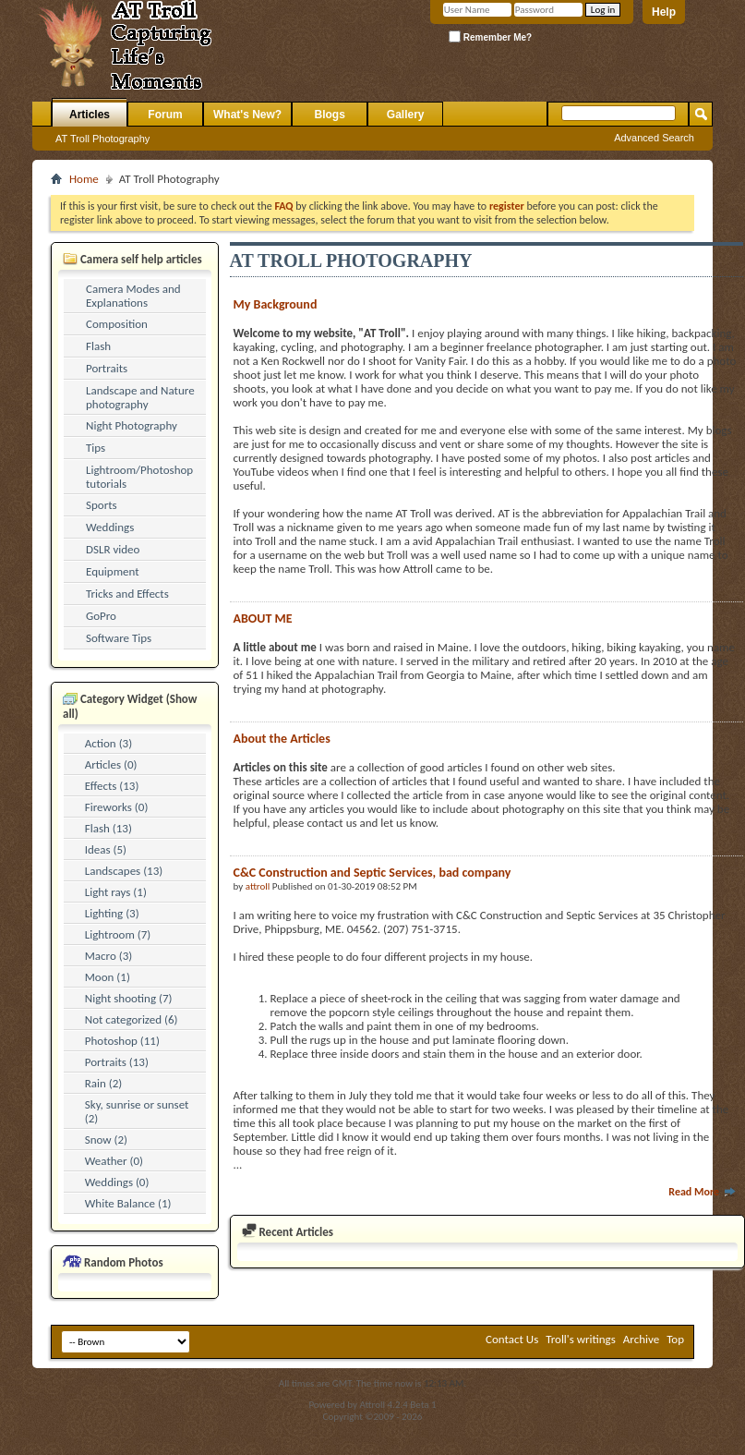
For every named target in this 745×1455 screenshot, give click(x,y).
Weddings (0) (117, 1182)
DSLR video (112, 549)
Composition (117, 324)
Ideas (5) (105, 849)
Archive (641, 1339)
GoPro (101, 616)
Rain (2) (104, 1083)
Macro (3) (108, 956)
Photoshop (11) (122, 1041)
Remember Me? (490, 36)
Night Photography (131, 425)
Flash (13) (108, 828)
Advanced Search (654, 137)
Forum (165, 114)
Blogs (330, 114)
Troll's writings (581, 1339)
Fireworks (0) (117, 807)
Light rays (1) (116, 892)
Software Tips (118, 638)
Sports (101, 505)
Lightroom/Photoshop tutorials (139, 477)
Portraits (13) (117, 1062)
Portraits (106, 368)
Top (675, 1339)
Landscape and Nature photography (140, 397)
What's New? (247, 114)
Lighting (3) (112, 913)
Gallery (406, 114)
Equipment (112, 571)
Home (84, 179)
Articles (89, 114)
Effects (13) (112, 786)
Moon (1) (107, 977)
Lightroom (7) (117, 934)
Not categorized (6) (131, 1019)
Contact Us (512, 1339)
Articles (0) (111, 764)
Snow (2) (106, 1139)
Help (664, 12)
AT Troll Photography (102, 138)
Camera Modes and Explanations (133, 295)
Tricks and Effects (127, 593)
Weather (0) (114, 1161)
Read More (702, 1191)
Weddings (110, 527)
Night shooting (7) (129, 998)
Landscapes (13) (123, 871)
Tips (95, 448)
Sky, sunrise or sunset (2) (137, 1111)
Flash (98, 346)
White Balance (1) (128, 1203)
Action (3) (108, 743)
